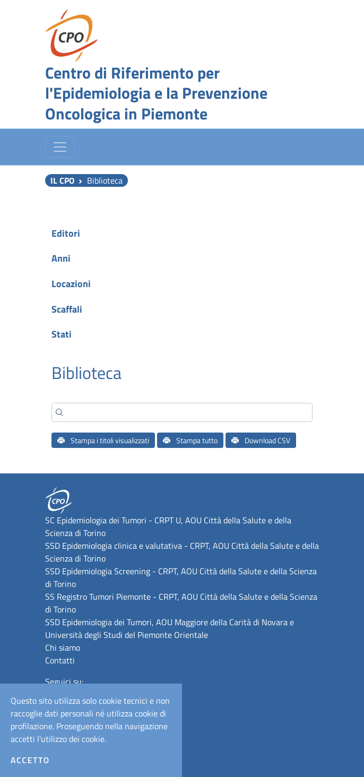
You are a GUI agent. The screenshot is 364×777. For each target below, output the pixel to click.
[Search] (182, 412)
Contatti (60, 660)
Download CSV (260, 440)
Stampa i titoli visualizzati (103, 440)
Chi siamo (62, 647)
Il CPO (62, 180)
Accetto (30, 760)
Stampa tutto (190, 440)
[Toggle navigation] (60, 147)
